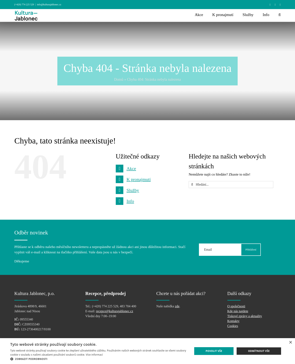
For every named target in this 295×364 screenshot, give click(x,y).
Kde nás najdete (237, 311)
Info (130, 201)
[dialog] (147, 351)
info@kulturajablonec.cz (49, 4)
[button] (279, 14)
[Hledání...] (231, 184)
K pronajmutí (139, 179)
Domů (118, 79)
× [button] (290, 342)
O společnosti (236, 306)
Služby (133, 190)
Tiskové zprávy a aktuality (244, 316)
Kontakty (233, 321)
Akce (131, 168)
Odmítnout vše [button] (259, 351)
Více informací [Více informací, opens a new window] (94, 354)
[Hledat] (192, 184)
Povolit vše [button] (214, 351)
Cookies (232, 326)
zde (177, 306)
